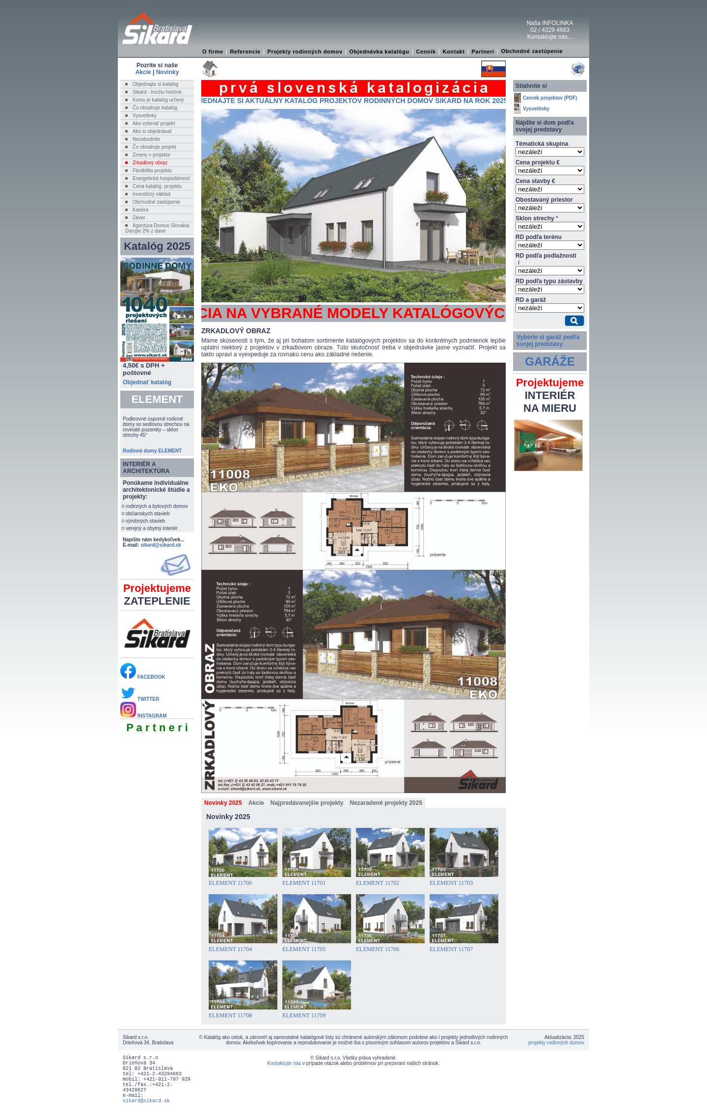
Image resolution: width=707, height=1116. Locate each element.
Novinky (167, 72)
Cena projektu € (538, 162)
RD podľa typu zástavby (549, 281)
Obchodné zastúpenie (532, 51)
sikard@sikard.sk (160, 545)
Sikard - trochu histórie (157, 92)
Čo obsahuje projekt (154, 147)
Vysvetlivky (145, 115)
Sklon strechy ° (537, 218)
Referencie (245, 51)
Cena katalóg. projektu (157, 186)
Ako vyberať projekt (154, 123)
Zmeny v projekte (151, 155)
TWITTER (139, 699)
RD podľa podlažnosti (546, 259)
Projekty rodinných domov (305, 51)
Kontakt (453, 51)
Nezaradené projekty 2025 (386, 802)
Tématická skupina (542, 143)
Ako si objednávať (152, 131)
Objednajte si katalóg (155, 84)
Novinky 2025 (223, 802)
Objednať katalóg (147, 382)
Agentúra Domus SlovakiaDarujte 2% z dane (157, 228)
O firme (212, 51)
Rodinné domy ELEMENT (152, 450)
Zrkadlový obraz (150, 162)
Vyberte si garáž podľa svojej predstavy (548, 340)
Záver (139, 217)
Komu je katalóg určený (158, 100)
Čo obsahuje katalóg (155, 107)
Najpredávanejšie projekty (307, 802)
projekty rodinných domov (556, 1042)
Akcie (143, 72)
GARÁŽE (549, 361)
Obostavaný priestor (544, 199)
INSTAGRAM (143, 715)
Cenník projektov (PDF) (550, 98)
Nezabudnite (146, 139)
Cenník (425, 51)
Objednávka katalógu (379, 51)
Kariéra (140, 210)
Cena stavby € (535, 181)
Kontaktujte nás (284, 1063)
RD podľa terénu (539, 237)
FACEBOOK (142, 677)
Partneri (482, 51)
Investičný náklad (151, 194)
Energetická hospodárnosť (161, 178)
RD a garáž (531, 299)
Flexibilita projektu (152, 170)
